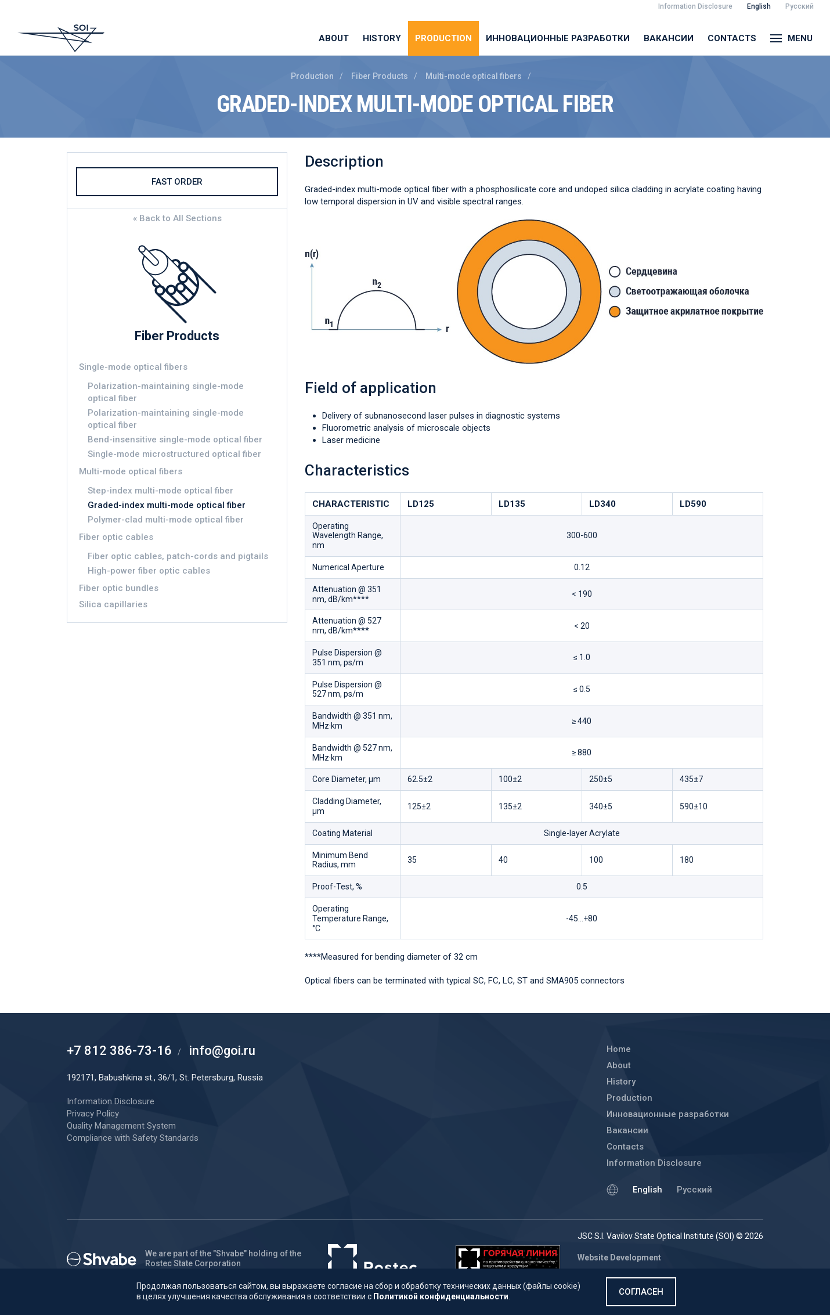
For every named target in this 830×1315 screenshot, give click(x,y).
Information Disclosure (654, 1163)
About (334, 38)
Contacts (732, 38)
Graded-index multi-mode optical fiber (167, 505)
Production (443, 38)
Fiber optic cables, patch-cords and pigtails (178, 556)
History (382, 38)
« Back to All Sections (177, 218)
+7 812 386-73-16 (119, 1050)
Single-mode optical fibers (133, 367)
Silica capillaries (113, 604)
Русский (694, 1189)
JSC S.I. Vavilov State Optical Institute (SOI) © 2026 (670, 1236)
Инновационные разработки (558, 38)
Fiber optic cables (116, 537)
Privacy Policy (93, 1113)
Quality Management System (121, 1126)
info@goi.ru (222, 1050)
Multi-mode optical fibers (473, 76)
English (647, 1189)
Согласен (641, 1292)
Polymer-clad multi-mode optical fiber (166, 519)
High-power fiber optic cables (149, 570)
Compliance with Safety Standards (133, 1138)
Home (619, 1049)
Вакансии (669, 38)
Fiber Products (379, 76)
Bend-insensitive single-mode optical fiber (175, 439)
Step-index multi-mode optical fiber (160, 490)
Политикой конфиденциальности (440, 1296)
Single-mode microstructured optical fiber (174, 454)
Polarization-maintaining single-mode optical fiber (166, 392)
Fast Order (177, 181)
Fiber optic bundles (118, 588)
